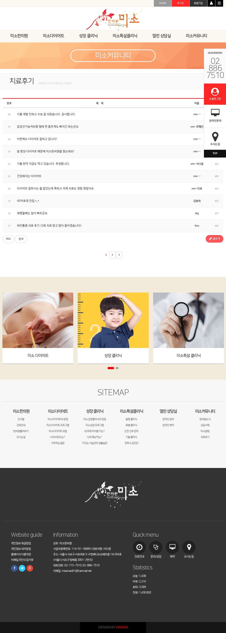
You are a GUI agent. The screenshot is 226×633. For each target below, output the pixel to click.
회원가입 (198, 3)
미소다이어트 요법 (58, 431)
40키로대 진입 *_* (28, 201)
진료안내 (21, 425)
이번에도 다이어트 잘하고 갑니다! (37, 139)
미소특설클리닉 (131, 411)
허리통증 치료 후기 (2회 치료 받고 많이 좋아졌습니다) (49, 225)
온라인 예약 (168, 425)
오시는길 (21, 437)
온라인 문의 (168, 419)
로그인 (180, 3)
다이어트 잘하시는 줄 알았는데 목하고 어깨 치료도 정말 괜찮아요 (55, 188)
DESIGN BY (113, 627)
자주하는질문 (57, 443)
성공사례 (205, 425)
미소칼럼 (205, 431)
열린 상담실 (168, 411)
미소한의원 (21, 411)
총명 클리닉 (131, 419)
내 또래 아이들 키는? (94, 431)
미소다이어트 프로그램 (58, 425)
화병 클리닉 (131, 425)
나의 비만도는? (57, 437)
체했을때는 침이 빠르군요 (32, 213)
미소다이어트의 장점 (58, 419)
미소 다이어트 (38, 356)
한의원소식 (205, 419)
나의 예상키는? (94, 437)
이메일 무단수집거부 (22, 560)
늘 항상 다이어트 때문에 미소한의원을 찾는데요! (46, 151)
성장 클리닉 (113, 356)
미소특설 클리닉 (189, 356)
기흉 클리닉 (131, 437)
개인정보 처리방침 (21, 549)
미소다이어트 (58, 411)
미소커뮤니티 (205, 411)
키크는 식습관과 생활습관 (94, 443)
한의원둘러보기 (21, 431)
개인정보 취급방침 (21, 543)
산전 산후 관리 (131, 431)
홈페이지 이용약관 (21, 554)
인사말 (21, 419)
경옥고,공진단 (131, 443)
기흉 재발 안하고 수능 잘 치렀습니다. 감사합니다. (46, 114)
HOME (162, 3)
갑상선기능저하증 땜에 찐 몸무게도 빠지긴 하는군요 (48, 126)
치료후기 (205, 437)
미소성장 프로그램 (95, 425)
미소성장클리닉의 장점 (94, 419)
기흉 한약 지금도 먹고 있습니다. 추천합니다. (43, 163)
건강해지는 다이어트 (29, 176)
